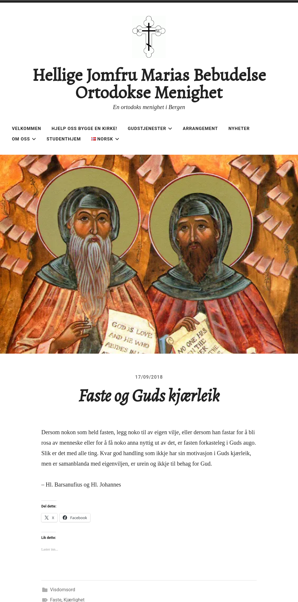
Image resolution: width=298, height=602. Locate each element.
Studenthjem (64, 139)
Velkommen (26, 128)
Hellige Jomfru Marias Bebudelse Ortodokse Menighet (149, 83)
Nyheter (239, 128)
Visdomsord (62, 589)
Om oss (24, 139)
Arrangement (200, 128)
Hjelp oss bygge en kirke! (84, 128)
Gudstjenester (150, 128)
